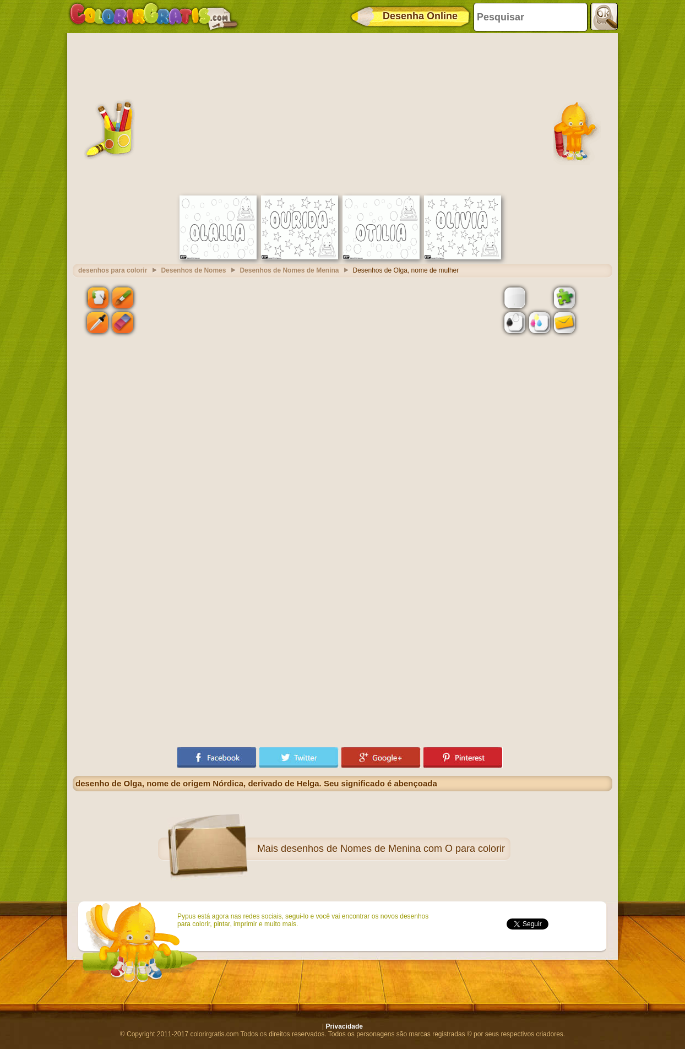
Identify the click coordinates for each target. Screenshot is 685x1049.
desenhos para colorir (112, 270)
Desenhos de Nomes (193, 270)
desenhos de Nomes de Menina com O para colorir (393, 848)
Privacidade (344, 1026)
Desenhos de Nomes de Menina (289, 270)
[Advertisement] (342, 113)
